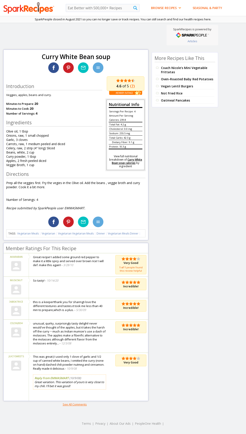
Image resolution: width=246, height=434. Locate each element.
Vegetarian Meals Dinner (123, 233)
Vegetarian (48, 233)
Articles (192, 41)
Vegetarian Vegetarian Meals (76, 233)
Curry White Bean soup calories (127, 161)
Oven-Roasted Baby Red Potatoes (187, 79)
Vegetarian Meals (28, 233)
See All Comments (75, 404)
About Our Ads (120, 423)
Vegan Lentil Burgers (177, 86)
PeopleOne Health (148, 423)
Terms (86, 423)
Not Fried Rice (171, 93)
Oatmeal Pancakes (175, 100)
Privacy (100, 423)
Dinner (101, 233)
